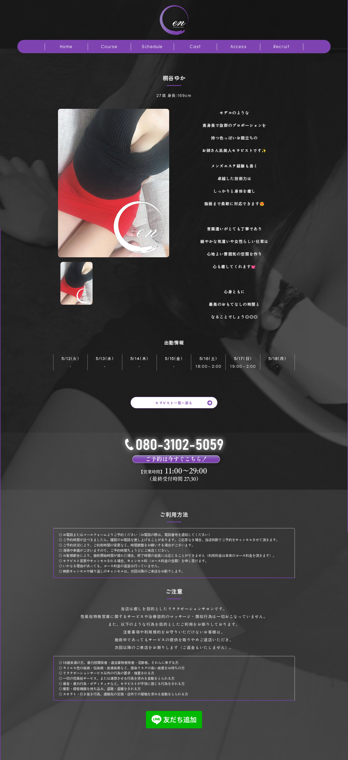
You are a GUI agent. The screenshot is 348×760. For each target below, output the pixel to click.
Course (109, 46)
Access (238, 46)
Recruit (282, 46)
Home (66, 46)
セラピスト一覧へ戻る (186, 402)
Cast (195, 46)
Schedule (152, 46)
